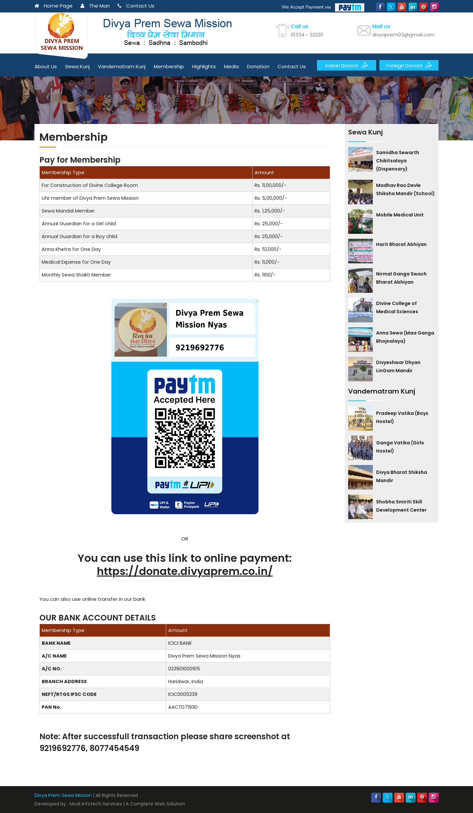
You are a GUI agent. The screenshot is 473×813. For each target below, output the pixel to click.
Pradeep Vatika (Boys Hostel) (402, 417)
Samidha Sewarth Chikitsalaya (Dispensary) (397, 160)
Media (231, 66)
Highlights (204, 66)
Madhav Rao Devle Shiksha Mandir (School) (405, 189)
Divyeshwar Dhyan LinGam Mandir (398, 366)
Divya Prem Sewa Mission (63, 795)
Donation (258, 66)
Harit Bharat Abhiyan (401, 244)
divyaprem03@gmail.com (403, 34)
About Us (45, 66)
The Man (95, 5)
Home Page (53, 5)
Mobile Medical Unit (400, 215)
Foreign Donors (409, 65)
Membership (169, 66)
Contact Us (136, 5)
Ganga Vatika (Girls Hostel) (400, 446)
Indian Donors (347, 65)
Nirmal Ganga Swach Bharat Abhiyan (401, 278)
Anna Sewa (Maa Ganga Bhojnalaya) (405, 337)
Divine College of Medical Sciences (397, 307)
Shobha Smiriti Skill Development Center (401, 505)
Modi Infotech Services (96, 804)
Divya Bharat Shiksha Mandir (401, 476)
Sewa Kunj (77, 66)
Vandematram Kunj (122, 66)
